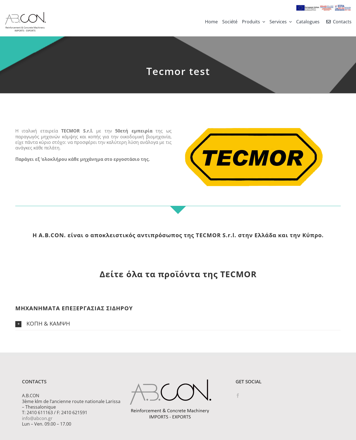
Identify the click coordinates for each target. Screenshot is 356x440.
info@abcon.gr (37, 418)
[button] (178, 324)
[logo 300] (25, 14)
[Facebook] (238, 395)
